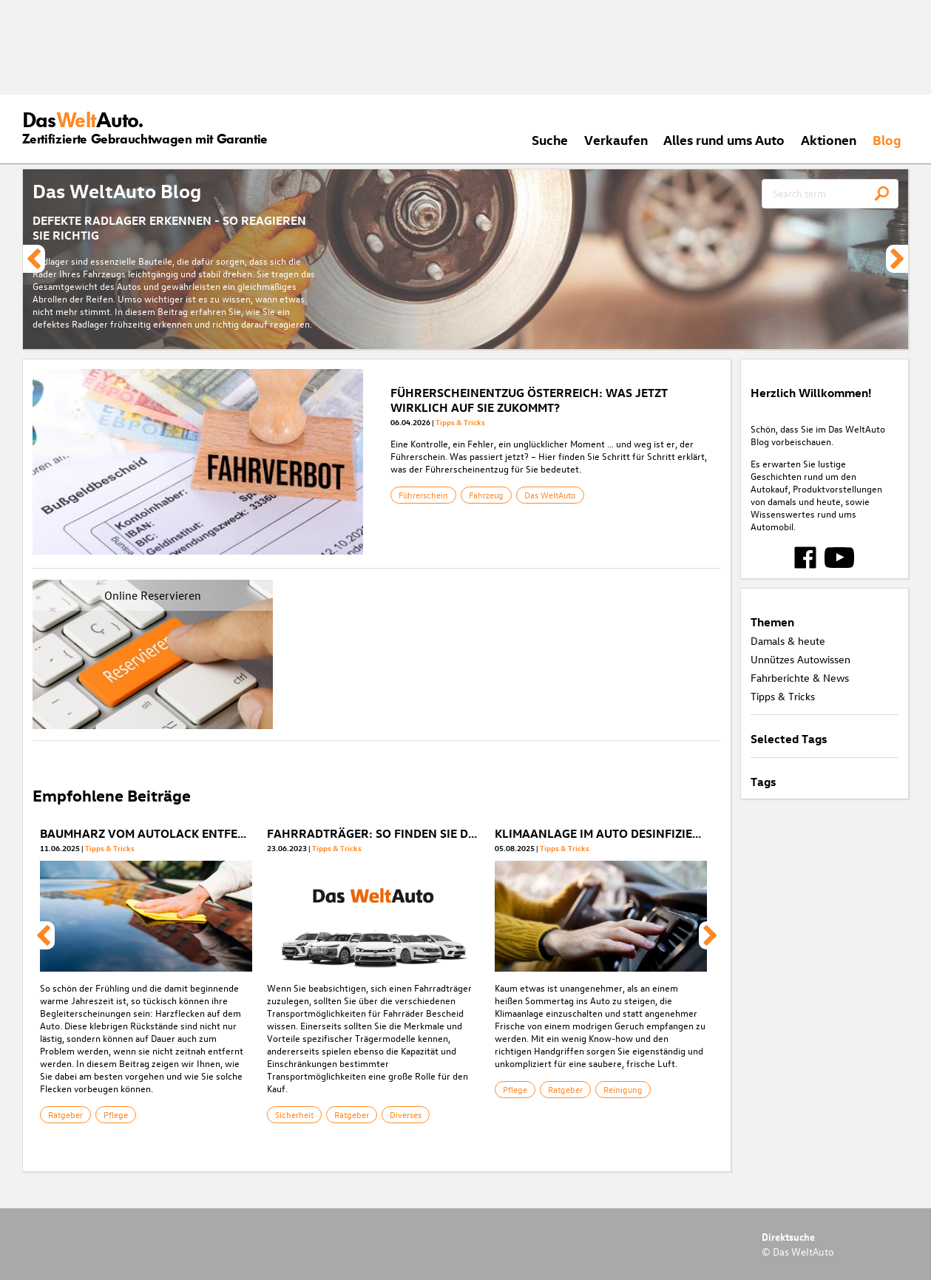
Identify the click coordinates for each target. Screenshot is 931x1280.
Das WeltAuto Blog (117, 191)
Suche (550, 139)
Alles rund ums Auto (724, 139)
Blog (887, 139)
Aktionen (828, 139)
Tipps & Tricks (460, 421)
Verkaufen (616, 139)
